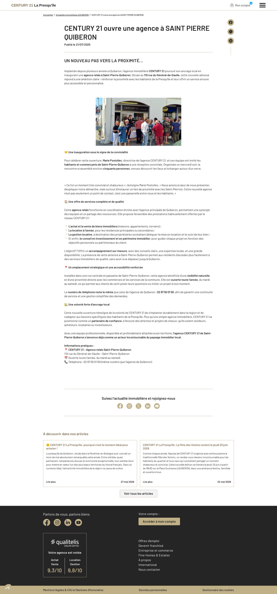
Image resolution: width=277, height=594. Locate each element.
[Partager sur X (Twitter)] (231, 31)
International (147, 565)
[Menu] (263, 4)
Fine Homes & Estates (154, 555)
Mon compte (240, 5)
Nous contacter (149, 569)
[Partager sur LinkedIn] (231, 41)
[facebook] (46, 522)
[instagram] (57, 522)
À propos (144, 560)
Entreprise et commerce (155, 550)
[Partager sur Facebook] (231, 22)
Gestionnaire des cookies (218, 590)
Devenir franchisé (150, 546)
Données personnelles (153, 590)
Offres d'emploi (148, 541)
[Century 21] (33, 5)
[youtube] (78, 522)
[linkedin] (67, 522)
